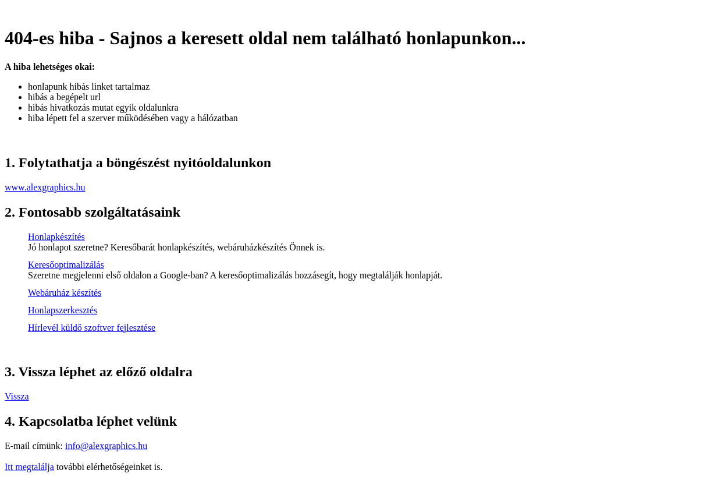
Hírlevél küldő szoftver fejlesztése (91, 328)
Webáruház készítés (64, 293)
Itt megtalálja (29, 467)
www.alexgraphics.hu (45, 187)
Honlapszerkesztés (62, 310)
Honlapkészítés (56, 237)
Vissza (17, 396)
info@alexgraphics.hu (106, 446)
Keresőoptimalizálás (66, 265)
